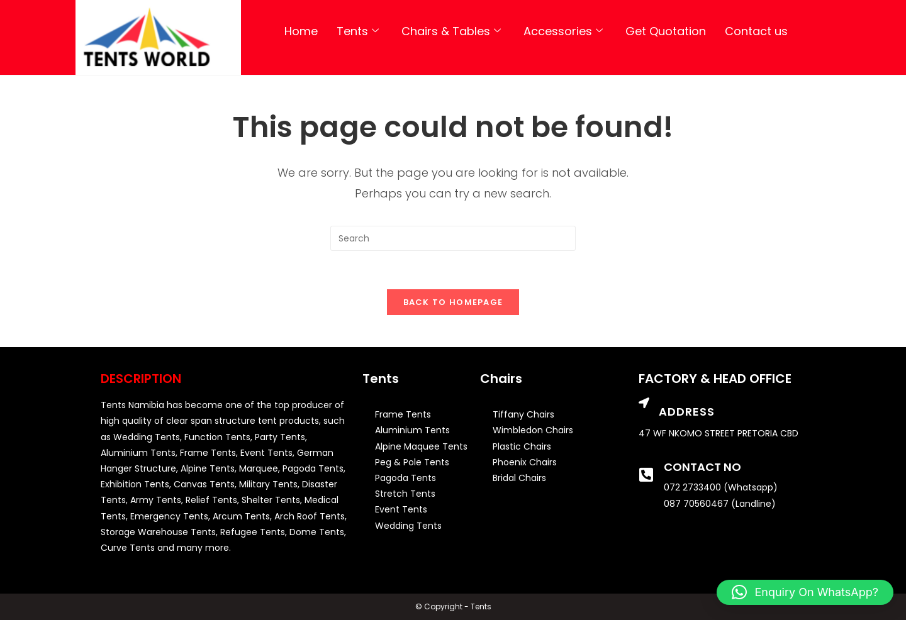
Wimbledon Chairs (533, 430)
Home (301, 31)
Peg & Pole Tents (412, 462)
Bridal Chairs (519, 478)
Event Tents (401, 509)
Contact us (756, 31)
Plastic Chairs (522, 446)
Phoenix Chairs (525, 462)
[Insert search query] (453, 238)
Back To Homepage (453, 302)
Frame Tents (403, 414)
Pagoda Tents (405, 478)
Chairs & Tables (451, 31)
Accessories (563, 31)
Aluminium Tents (412, 430)
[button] (805, 592)
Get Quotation (665, 31)
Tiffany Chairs (523, 414)
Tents (358, 31)
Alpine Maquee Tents (421, 446)
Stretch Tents (405, 493)
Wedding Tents (408, 525)
